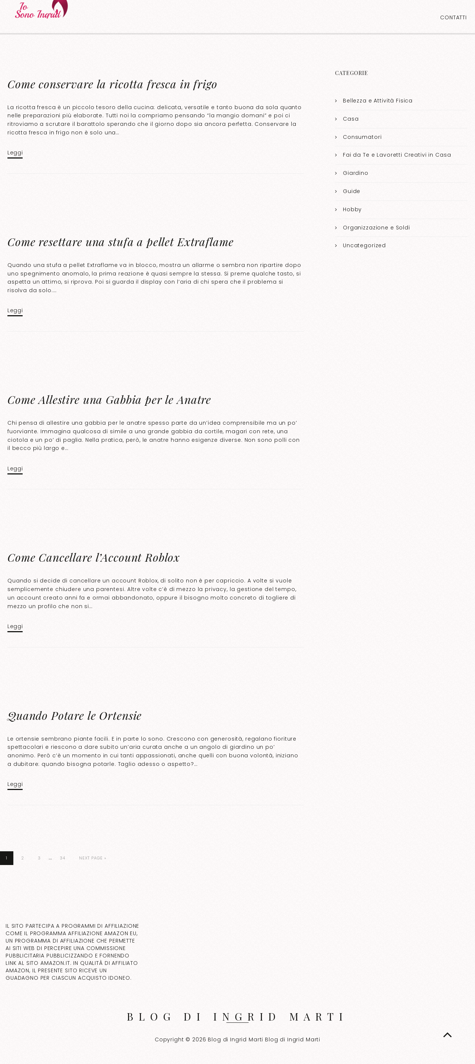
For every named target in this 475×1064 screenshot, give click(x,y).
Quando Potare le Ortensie (74, 715)
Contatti (453, 17)
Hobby (352, 209)
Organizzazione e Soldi (376, 227)
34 (62, 858)
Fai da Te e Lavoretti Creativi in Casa (397, 155)
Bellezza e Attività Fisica (378, 100)
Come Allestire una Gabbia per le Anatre (109, 399)
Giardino (355, 173)
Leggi (15, 152)
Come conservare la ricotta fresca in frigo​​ (112, 83)
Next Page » (93, 858)
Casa (350, 119)
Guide (351, 191)
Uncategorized (364, 245)
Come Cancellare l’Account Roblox (93, 557)
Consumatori (362, 137)
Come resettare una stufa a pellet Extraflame (120, 241)
